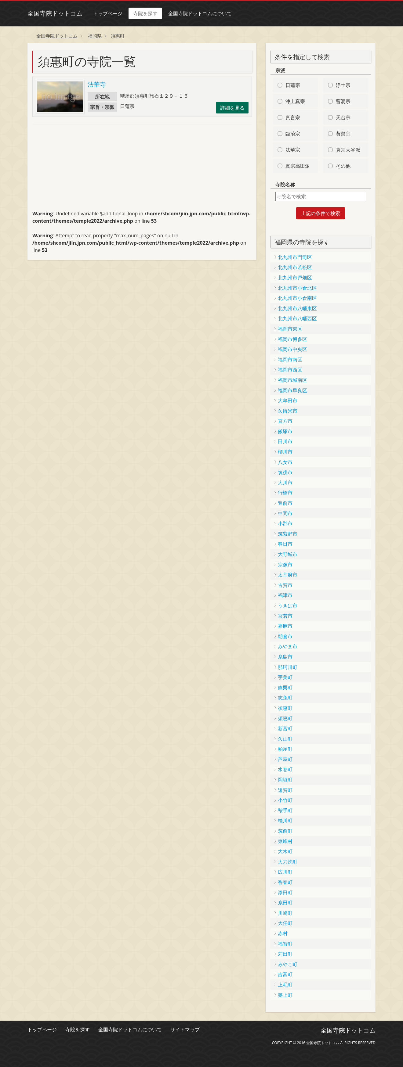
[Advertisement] (78, 170)
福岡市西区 (290, 369)
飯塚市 (285, 431)
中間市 (285, 513)
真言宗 (292, 117)
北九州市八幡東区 (297, 308)
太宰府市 (287, 574)
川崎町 (285, 913)
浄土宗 (343, 85)
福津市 (285, 595)
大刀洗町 (287, 861)
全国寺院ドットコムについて (200, 13)
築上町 (285, 995)
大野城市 (287, 554)
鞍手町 (285, 810)
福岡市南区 (290, 359)
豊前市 (285, 503)
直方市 (285, 421)
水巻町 (285, 769)
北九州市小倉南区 (297, 298)
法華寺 (97, 84)
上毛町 (285, 984)
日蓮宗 (292, 85)
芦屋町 (285, 759)
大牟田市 (287, 400)
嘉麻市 (285, 626)
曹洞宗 (343, 101)
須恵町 (285, 708)
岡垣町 (285, 779)
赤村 (283, 933)
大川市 (285, 482)
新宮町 (285, 728)
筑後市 (285, 472)
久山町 (285, 738)
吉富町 (285, 974)
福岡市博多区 (292, 339)
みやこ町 (287, 964)
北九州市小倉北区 (297, 288)
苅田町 (285, 953)
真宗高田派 (297, 166)
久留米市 (287, 411)
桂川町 (285, 820)
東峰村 (285, 841)
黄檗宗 (343, 133)
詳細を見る (232, 107)
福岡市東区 (290, 328)
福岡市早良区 (292, 390)
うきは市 (287, 605)
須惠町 (285, 718)
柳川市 (285, 451)
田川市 (285, 441)
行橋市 (285, 492)
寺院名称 (285, 184)
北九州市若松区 (295, 267)
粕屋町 (285, 748)
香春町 (285, 882)
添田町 (285, 892)
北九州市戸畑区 (295, 277)
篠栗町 (285, 687)
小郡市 (285, 523)
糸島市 (285, 656)
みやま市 (287, 646)
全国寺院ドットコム (54, 13)
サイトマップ (185, 1029)
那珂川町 (287, 667)
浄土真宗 (295, 101)
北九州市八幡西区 (297, 318)
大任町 (285, 923)
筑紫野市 (287, 533)
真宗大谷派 (348, 149)
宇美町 (285, 677)
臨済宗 (292, 133)
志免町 (285, 697)
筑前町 (285, 831)
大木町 (285, 851)
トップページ (107, 13)
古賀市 (285, 585)
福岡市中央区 (292, 349)
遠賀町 (285, 790)
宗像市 (285, 564)
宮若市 (285, 616)
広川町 (285, 871)
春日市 (285, 544)
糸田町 (285, 902)
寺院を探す (145, 13)
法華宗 (292, 149)
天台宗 (343, 117)
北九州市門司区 (295, 257)
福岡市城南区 (292, 380)
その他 (343, 166)
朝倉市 (285, 636)
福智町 (285, 943)
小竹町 (285, 800)
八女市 (285, 462)
